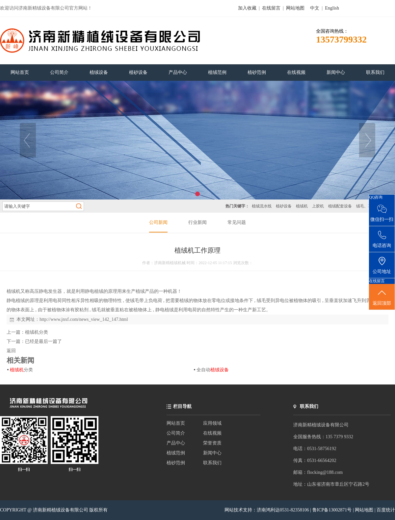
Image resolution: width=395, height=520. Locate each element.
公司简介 (176, 433)
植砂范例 (176, 462)
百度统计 (386, 509)
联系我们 (212, 462)
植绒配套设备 (340, 206)
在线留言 (271, 8)
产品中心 (176, 443)
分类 (21, 369)
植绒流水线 (262, 206)
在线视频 (212, 433)
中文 (314, 8)
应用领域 (212, 423)
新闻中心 (212, 452)
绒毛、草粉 (366, 206)
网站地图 (295, 8)
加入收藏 (247, 8)
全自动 (213, 369)
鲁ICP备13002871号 (332, 509)
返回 (11, 350)
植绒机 (302, 206)
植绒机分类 (36, 332)
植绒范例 (176, 452)
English (332, 8)
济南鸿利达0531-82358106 (283, 509)
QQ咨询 (375, 197)
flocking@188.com (325, 472)
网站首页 (176, 423)
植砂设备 (284, 206)
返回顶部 (382, 297)
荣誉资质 (212, 443)
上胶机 (318, 206)
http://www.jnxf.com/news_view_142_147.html (84, 319)
